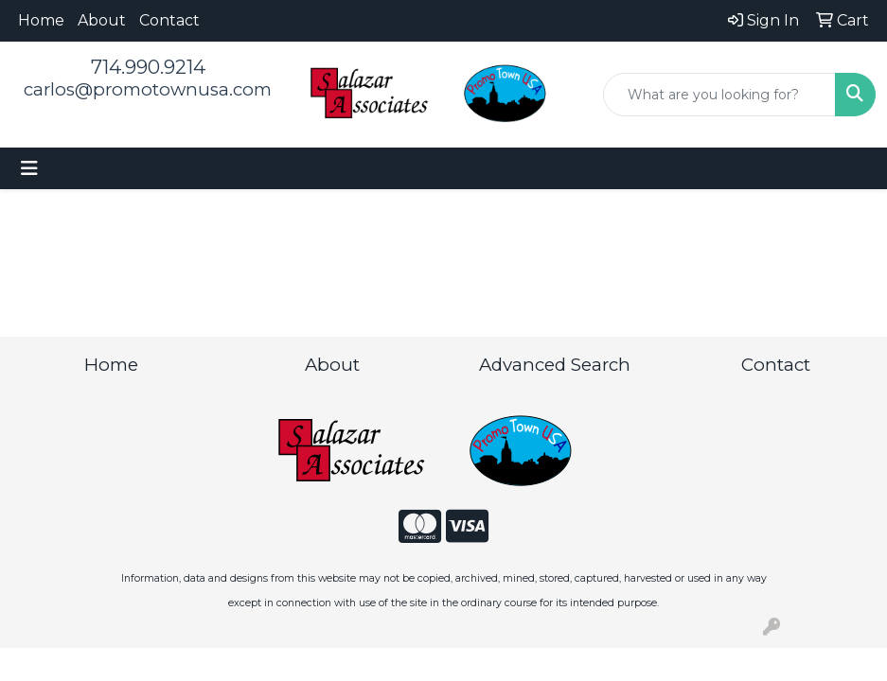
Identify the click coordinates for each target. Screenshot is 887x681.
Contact (169, 20)
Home (41, 20)
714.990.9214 (148, 67)
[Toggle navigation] (29, 168)
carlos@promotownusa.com (148, 89)
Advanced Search (554, 364)
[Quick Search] (719, 94)
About (102, 20)
